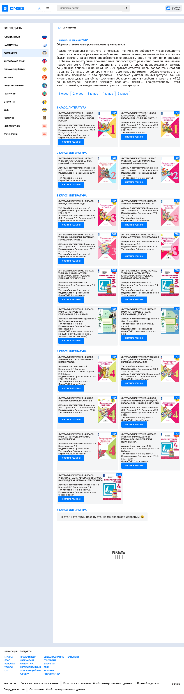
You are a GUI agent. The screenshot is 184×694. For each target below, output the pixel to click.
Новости (9, 663)
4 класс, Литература (72, 351)
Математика (25, 45)
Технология (25, 134)
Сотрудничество (14, 689)
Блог (7, 660)
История (25, 118)
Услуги (8, 667)
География (25, 93)
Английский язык (25, 61)
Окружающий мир (25, 69)
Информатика (25, 126)
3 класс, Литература (72, 195)
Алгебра (25, 77)
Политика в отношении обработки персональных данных (97, 683)
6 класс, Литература (72, 510)
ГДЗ (6, 670)
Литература (25, 53)
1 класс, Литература (71, 107)
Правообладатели (148, 683)
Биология (25, 102)
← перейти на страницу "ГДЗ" (72, 40)
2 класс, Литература (72, 152)
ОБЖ (25, 110)
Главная (9, 657)
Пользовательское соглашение (40, 683)
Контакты (10, 683)
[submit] (126, 8)
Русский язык (25, 37)
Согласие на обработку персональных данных (57, 689)
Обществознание (25, 85)
